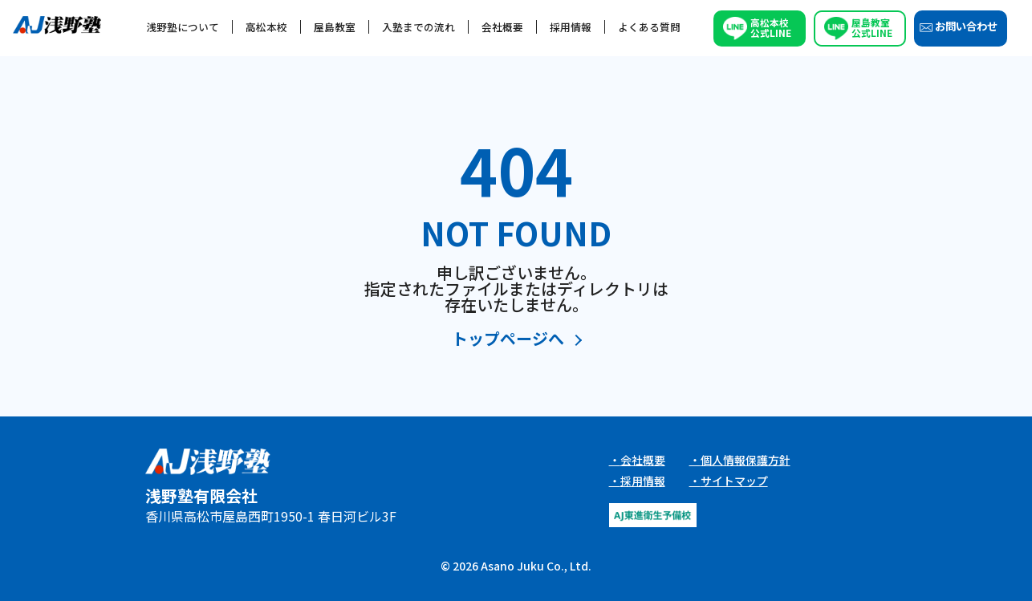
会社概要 (502, 27)
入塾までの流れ (418, 27)
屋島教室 (335, 27)
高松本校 (266, 27)
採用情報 (570, 27)
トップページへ (508, 340)
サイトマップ (734, 481)
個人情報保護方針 (745, 460)
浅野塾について (182, 27)
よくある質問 (649, 27)
